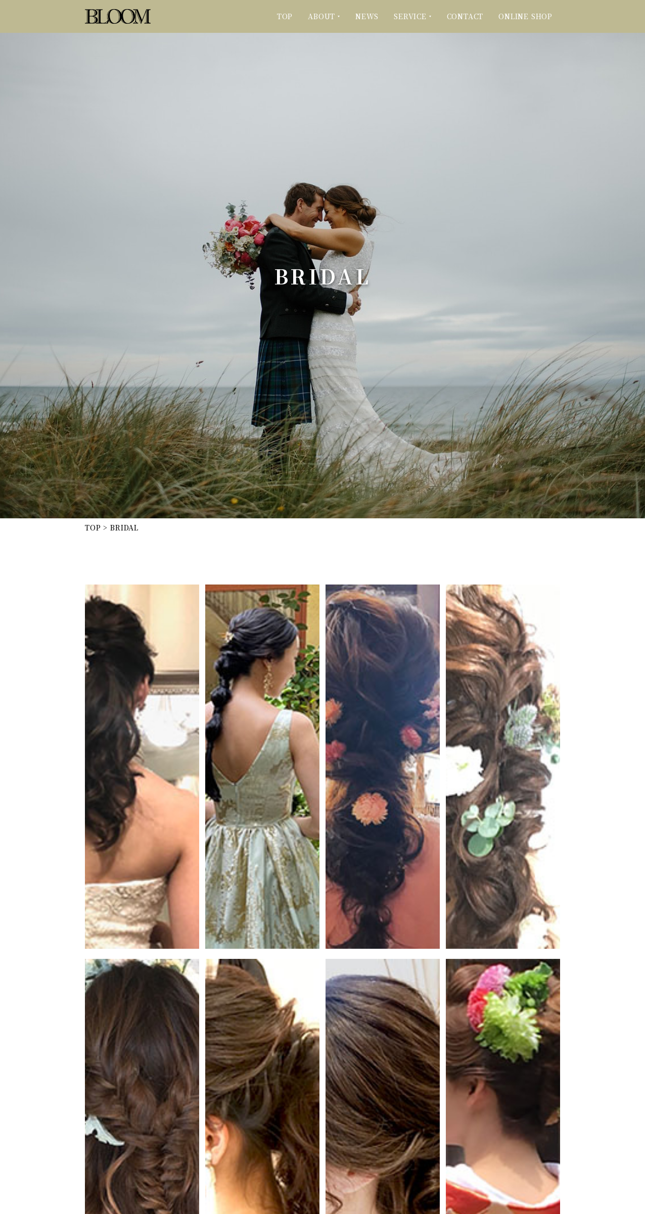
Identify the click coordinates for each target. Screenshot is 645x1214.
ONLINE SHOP (525, 16)
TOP (285, 16)
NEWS (367, 16)
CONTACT (465, 16)
